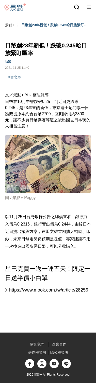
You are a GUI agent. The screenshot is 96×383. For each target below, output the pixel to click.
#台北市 (14, 77)
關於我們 (37, 344)
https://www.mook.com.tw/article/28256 (48, 290)
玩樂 (8, 61)
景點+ (9, 25)
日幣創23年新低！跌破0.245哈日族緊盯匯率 (54, 25)
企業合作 (59, 344)
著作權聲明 (37, 352)
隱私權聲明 (59, 352)
